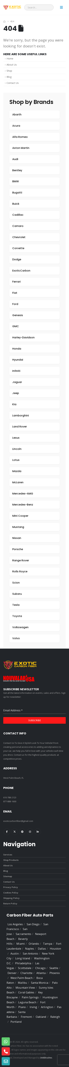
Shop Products (11, 860)
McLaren (17, 482)
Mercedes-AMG (22, 493)
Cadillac (17, 215)
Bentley (17, 170)
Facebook (7, 831)
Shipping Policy (11, 898)
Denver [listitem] (12, 973)
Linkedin (37, 831)
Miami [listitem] (20, 943)
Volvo (16, 638)
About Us (12, 64)
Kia (14, 404)
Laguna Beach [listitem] (27, 1002)
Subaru (17, 594)
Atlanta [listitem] (40, 973)
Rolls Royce (19, 571)
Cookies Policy (10, 892)
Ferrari (16, 282)
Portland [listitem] (16, 1022)
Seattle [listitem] (53, 968)
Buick (15, 204)
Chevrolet (18, 237)
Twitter (14, 831)
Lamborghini (20, 415)
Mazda (16, 471)
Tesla (16, 605)
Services (7, 854)
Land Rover (19, 426)
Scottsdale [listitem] (24, 968)
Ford (15, 304)
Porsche (17, 549)
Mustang (18, 527)
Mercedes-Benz (22, 504)
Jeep (15, 393)
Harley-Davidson (23, 337)
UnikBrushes (46, 1057)
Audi (15, 159)
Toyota (17, 616)
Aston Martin (20, 148)
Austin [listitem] (14, 953)
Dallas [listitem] (42, 948)
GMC (15, 326)
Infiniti (16, 371)
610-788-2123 (9, 797)
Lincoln (16, 449)
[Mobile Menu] (61, 7)
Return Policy (10, 903)
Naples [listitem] (29, 948)
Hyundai (17, 360)
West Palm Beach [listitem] (21, 978)
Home (10, 58)
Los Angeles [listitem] (15, 924)
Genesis (17, 315)
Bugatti (17, 192)
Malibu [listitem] (22, 983)
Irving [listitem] (33, 1007)
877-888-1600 (9, 801)
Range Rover (20, 560)
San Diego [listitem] (33, 924)
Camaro (17, 226)
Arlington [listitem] (47, 1007)
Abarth (16, 114)
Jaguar (17, 382)
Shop (9, 70)
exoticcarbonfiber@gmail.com (18, 821)
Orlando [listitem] (34, 943)
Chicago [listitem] (40, 968)
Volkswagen (20, 627)
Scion (16, 583)
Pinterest (22, 831)
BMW (15, 181)
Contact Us (13, 82)
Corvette (18, 248)
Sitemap (7, 876)
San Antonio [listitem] (30, 953)
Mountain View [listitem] (25, 987)
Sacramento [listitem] (23, 934)
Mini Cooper (20, 516)
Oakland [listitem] (41, 1017)
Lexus (16, 438)
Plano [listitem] (22, 1007)
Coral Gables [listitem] (26, 992)
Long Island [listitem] (22, 958)
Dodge (16, 259)
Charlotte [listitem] (26, 973)
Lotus (16, 460)
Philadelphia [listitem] (23, 963)
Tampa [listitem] (47, 943)
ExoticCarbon (21, 271)
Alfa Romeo (20, 137)
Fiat (14, 293)
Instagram (30, 831)
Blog (9, 76)
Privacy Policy (10, 887)
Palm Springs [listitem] (30, 997)
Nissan (16, 538)
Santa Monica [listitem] (39, 983)
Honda (16, 349)
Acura (16, 126)
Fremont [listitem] (26, 1017)
